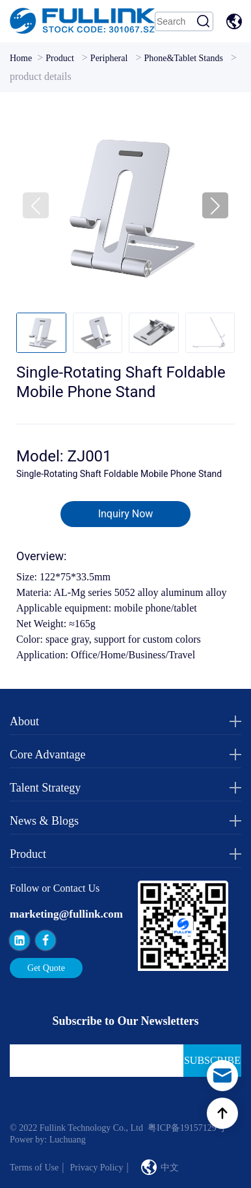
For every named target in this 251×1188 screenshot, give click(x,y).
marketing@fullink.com (66, 914)
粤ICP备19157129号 (187, 1128)
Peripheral (109, 58)
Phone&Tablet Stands (183, 58)
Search (203, 21)
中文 (236, 21)
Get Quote (46, 968)
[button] (215, 205)
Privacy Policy (96, 1167)
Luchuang (67, 1139)
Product (60, 58)
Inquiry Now (125, 514)
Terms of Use (34, 1167)
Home (21, 58)
